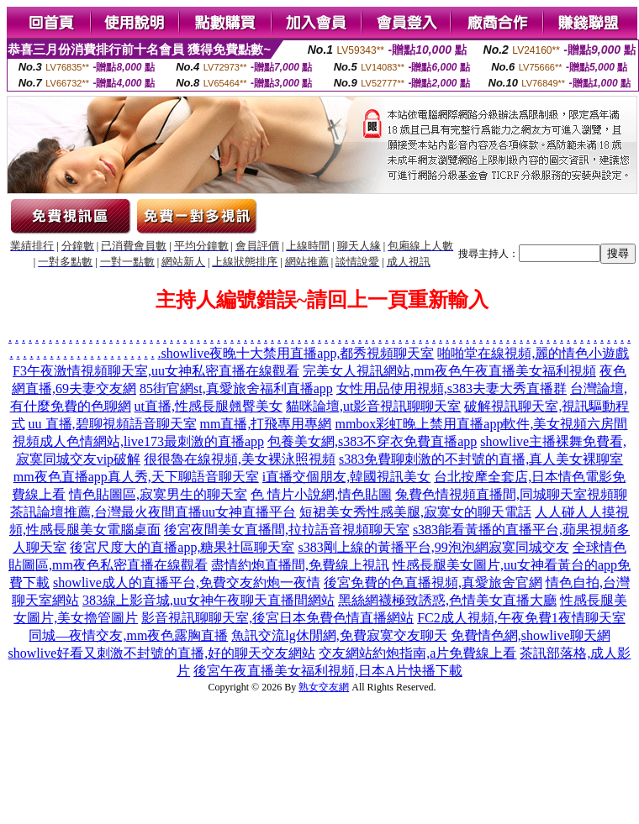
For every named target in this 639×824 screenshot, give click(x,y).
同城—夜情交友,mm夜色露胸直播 (128, 635)
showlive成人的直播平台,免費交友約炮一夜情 (186, 582)
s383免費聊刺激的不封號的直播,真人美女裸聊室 (481, 459)
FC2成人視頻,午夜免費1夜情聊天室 (521, 618)
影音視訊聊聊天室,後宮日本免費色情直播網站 (277, 618)
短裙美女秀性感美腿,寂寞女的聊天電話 (415, 512)
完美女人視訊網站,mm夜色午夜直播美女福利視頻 (449, 371)
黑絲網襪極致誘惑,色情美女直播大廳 (447, 600)
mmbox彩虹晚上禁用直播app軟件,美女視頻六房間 (481, 424)
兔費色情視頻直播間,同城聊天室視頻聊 (511, 494)
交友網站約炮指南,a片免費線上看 (417, 653)
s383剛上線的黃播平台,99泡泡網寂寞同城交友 (433, 547)
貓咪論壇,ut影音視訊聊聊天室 (373, 406)
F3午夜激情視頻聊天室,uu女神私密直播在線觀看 (156, 371)
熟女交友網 (323, 687)
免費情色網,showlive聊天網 (530, 635)
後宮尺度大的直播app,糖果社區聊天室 (182, 547)
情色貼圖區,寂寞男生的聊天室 (158, 494)
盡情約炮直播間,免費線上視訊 (300, 565)
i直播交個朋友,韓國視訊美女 (346, 477)
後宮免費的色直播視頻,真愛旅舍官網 (433, 582)
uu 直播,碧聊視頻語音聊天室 (113, 424)
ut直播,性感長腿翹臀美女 (209, 406)
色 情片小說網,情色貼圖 (321, 494)
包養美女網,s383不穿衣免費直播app (372, 441)
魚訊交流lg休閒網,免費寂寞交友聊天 (338, 635)
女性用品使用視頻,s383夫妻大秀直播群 (451, 388)
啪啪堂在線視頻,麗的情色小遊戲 (533, 353)
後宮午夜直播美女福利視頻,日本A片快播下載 (327, 671)
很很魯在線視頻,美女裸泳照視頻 (239, 459)
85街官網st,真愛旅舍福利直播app (236, 388)
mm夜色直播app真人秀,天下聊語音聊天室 (136, 477)
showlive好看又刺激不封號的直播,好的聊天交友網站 (162, 653)
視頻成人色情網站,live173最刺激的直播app (138, 441)
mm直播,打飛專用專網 (266, 424)
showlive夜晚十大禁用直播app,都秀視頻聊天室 (298, 353)
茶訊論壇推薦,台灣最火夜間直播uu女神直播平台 (153, 512)
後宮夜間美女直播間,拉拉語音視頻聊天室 (286, 529)
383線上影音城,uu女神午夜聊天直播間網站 (208, 600)
